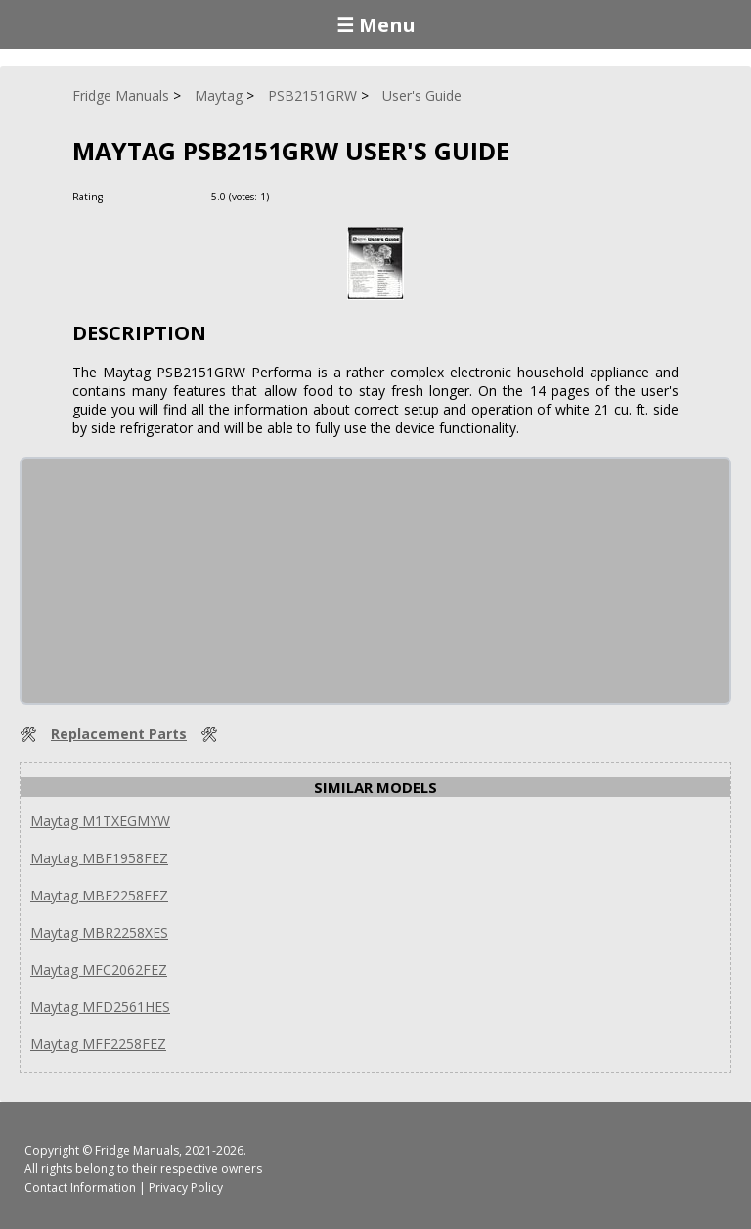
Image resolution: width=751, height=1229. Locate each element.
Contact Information (80, 1187)
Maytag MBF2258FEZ (99, 895)
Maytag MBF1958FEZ (99, 858)
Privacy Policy (186, 1187)
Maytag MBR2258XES (99, 932)
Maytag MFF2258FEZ (98, 1043)
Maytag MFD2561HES (100, 1006)
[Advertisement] (168, 581)
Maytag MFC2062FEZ (98, 969)
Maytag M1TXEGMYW (100, 821)
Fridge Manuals (137, 1150)
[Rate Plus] (287, 196)
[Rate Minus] (310, 196)
